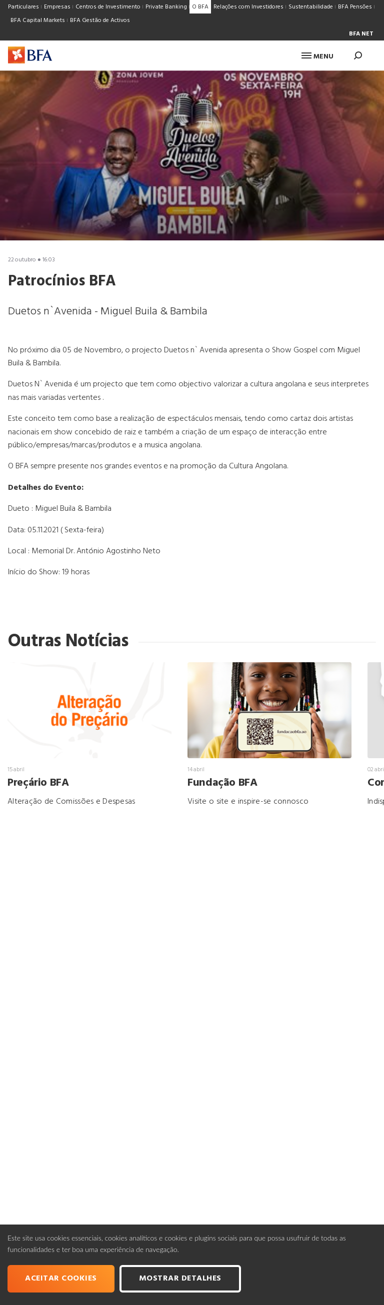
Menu (318, 56)
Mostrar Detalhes (180, 1278)
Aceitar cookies (61, 1278)
